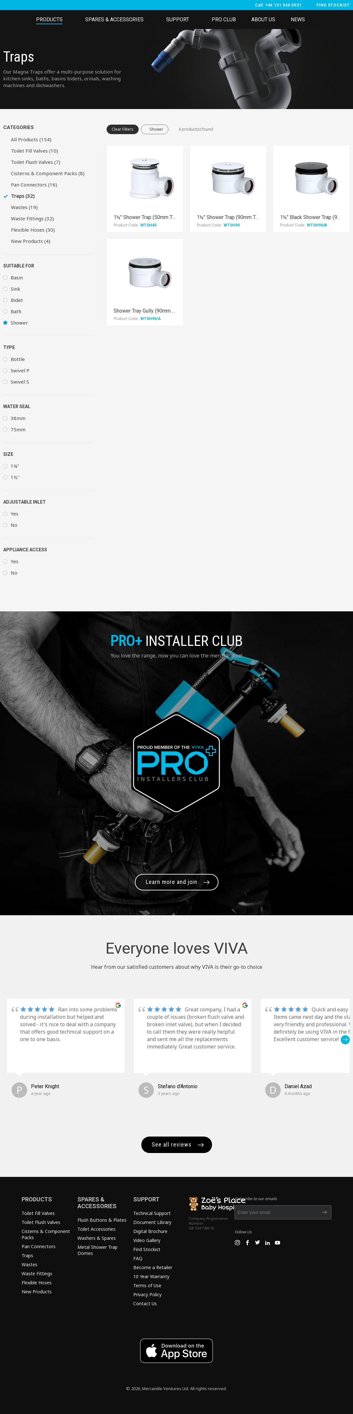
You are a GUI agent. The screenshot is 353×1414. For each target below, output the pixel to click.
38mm (18, 418)
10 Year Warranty (151, 1276)
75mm (18, 429)
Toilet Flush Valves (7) (35, 162)
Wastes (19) (24, 207)
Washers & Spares (96, 1238)
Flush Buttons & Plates (101, 1220)
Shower (19, 322)
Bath (16, 311)
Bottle (18, 359)
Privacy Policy (147, 1294)
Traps (27, 1255)
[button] (345, 1039)
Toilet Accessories (96, 1229)
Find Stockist (146, 1249)
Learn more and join (171, 881)
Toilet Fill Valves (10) (34, 150)
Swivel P (20, 370)
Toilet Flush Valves (41, 1222)
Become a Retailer (152, 1267)
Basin (17, 277)
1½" (15, 477)
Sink (15, 289)
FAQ (137, 1258)
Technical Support (152, 1213)
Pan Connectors (38, 1246)
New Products (37, 1292)
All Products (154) (31, 139)
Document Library (152, 1222)
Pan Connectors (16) (34, 184)
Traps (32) (23, 196)
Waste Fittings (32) (32, 218)
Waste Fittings (37, 1273)
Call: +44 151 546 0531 (278, 5)
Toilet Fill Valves (38, 1213)
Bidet (17, 300)
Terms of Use (147, 1285)
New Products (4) (30, 241)
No (14, 525)
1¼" (15, 466)
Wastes (29, 1264)
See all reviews (172, 1144)
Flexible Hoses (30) (33, 229)
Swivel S (20, 381)
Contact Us (145, 1303)
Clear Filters (123, 129)
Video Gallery (146, 1240)
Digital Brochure (150, 1231)
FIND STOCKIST (333, 5)
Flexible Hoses (37, 1282)
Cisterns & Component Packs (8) (48, 173)
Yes (14, 513)
